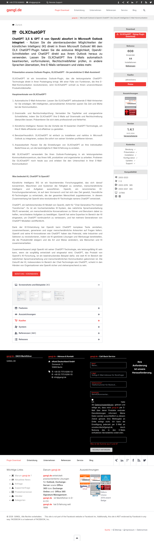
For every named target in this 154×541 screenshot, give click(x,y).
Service (124, 10)
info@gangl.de (60, 377)
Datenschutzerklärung (104, 405)
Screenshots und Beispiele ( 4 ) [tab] (34, 284)
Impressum (129, 530)
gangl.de (14, 10)
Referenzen (111, 10)
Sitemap (118, 530)
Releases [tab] (23, 339)
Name (95, 363)
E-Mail (95, 373)
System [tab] (22, 327)
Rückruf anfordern (101, 450)
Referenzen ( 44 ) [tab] (27, 333)
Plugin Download (62, 10)
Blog (134, 10)
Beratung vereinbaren (26, 274)
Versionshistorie (130, 136)
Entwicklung (79, 10)
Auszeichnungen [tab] (27, 314)
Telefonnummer (97, 383)
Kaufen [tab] (22, 320)
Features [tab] (23, 308)
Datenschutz (142, 530)
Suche (107, 530)
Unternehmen (95, 10)
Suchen (144, 10)
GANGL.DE (11, 361)
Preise (130, 84)
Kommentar (95, 392)
